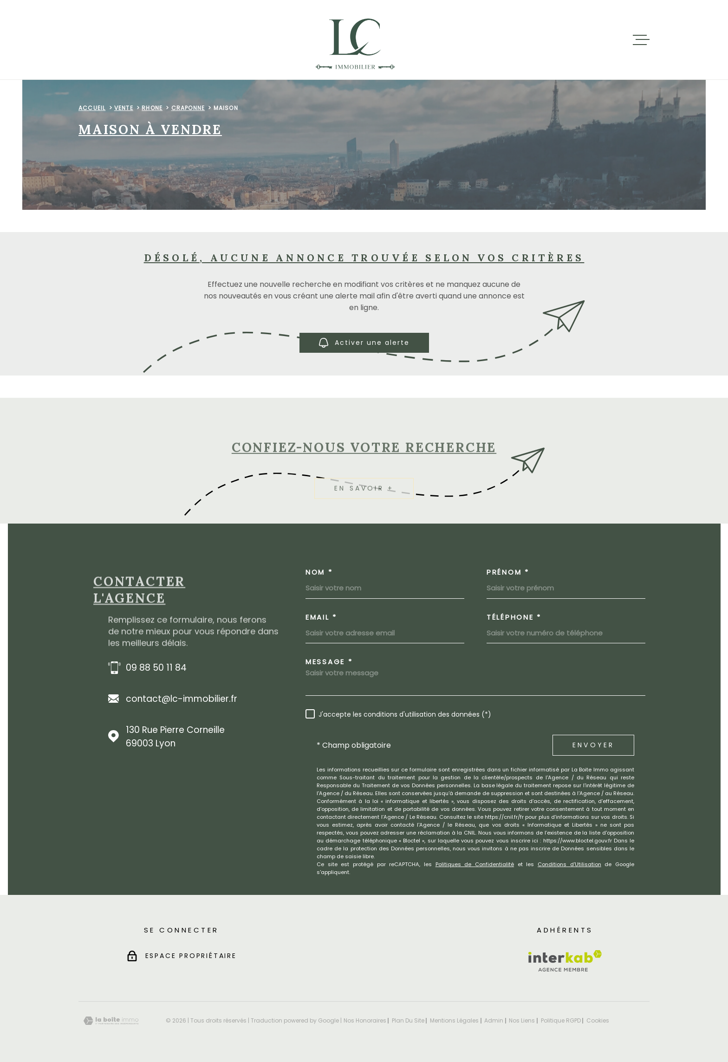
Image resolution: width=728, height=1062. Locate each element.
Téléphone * (514, 617)
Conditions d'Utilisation (569, 864)
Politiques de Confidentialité (475, 864)
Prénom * (508, 572)
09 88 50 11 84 (156, 667)
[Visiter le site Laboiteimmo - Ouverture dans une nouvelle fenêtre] (110, 1021)
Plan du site (408, 1020)
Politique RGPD (561, 1020)
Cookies (597, 1020)
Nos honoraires (365, 1020)
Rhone (152, 108)
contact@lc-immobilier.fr (181, 699)
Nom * (319, 572)
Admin (493, 1020)
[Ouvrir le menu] (641, 40)
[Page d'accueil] (355, 40)
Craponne (188, 108)
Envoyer (593, 745)
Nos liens (522, 1020)
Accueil (91, 108)
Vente (123, 108)
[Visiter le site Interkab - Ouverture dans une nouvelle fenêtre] (565, 960)
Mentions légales (454, 1020)
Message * (329, 661)
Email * (321, 617)
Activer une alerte (364, 343)
